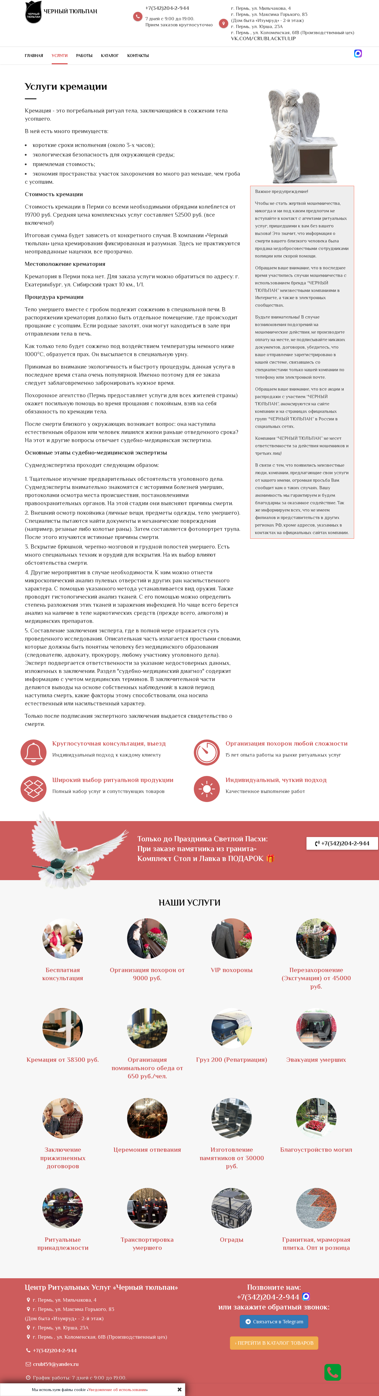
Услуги (60, 55)
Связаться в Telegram (274, 1322)
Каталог (110, 55)
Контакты (138, 55)
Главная (34, 55)
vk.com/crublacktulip (263, 38)
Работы (84, 55)
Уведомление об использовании (117, 1389)
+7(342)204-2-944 (167, 8)
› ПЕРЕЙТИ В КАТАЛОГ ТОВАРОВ (274, 1343)
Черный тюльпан (61, 12)
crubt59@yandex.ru (56, 1364)
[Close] (179, 1389)
